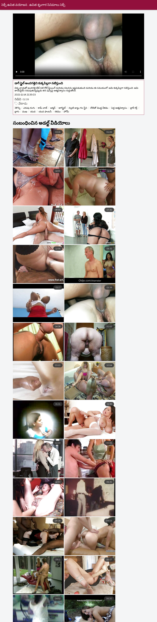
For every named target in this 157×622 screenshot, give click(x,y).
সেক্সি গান (108, 614)
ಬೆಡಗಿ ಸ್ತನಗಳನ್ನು (25, 614)
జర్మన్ (54, 107)
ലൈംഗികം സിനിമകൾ (101, 610)
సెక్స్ (144, 610)
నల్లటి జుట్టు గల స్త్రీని (79, 107)
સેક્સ (6, 610)
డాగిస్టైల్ (63, 107)
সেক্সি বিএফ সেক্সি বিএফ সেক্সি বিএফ (35, 610)
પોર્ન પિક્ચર (57, 617)
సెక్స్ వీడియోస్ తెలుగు (51, 614)
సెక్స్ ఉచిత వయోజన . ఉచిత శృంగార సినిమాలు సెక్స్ (33, 5)
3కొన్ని (18, 107)
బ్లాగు (28, 111)
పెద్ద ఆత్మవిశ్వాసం (120, 107)
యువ (44, 111)
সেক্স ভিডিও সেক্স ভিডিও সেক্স (33, 620)
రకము (69, 111)
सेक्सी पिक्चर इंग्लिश (33, 617)
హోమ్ (77, 111)
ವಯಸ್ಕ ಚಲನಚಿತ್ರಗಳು (86, 620)
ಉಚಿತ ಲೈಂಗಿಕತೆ (80, 617)
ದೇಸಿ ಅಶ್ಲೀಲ (128, 610)
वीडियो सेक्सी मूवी (129, 614)
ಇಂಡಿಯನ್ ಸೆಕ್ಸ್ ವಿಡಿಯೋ (83, 614)
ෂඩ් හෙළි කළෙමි (71, 610)
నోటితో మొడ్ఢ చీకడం (100, 107)
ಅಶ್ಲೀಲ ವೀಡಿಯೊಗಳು (115, 620)
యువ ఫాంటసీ (56, 111)
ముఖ (36, 111)
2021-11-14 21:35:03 (26, 94)
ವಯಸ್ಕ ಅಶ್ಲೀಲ (141, 620)
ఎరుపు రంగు (30, 107)
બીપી (5, 614)
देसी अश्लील (61, 620)
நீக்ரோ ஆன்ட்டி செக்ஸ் (129, 617)
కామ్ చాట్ (43, 107)
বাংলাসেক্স (102, 617)
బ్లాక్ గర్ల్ (19, 111)
